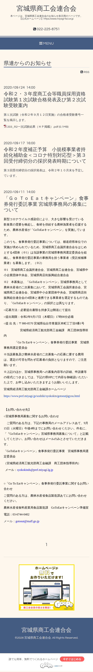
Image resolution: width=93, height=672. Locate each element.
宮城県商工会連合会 (46, 8)
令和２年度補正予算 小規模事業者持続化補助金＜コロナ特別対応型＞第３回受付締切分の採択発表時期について (45, 155)
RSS (84, 72)
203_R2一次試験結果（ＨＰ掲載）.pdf (32, 126)
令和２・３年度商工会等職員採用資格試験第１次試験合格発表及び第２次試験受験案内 (45, 100)
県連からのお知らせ (28, 63)
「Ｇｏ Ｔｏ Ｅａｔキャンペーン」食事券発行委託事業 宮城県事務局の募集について (46, 204)
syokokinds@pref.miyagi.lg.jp (35, 469)
